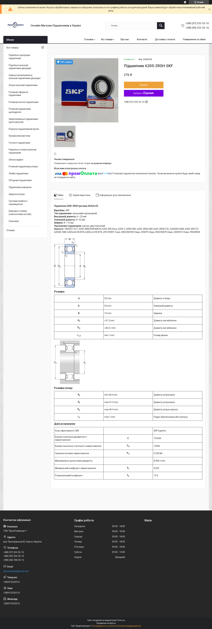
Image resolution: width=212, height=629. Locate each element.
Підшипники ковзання (20, 187)
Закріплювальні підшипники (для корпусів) (23, 120)
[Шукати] (161, 25)
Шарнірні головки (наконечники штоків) (20, 212)
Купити (143, 85)
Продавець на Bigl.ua (106, 623)
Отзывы (10, 230)
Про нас (124, 39)
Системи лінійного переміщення (18, 202)
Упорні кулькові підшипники (23, 85)
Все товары (12, 47)
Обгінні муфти (16, 159)
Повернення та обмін (194, 39)
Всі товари (107, 39)
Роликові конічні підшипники (23, 102)
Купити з (144, 93)
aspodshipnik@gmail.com (16, 571)
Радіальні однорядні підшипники (19, 57)
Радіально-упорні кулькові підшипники (22, 151)
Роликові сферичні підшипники (18, 94)
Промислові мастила (19, 136)
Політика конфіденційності (129, 626)
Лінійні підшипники (18, 173)
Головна (88, 39)
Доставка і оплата (165, 39)
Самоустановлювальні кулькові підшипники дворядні (24, 77)
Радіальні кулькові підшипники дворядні (20, 67)
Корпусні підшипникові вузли (24, 129)
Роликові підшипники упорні (23, 166)
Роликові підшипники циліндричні (20, 110)
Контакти (142, 39)
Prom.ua (121, 620)
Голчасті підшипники (19, 143)
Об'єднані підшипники (20, 180)
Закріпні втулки (17, 194)
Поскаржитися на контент (104, 626)
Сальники (14, 221)
